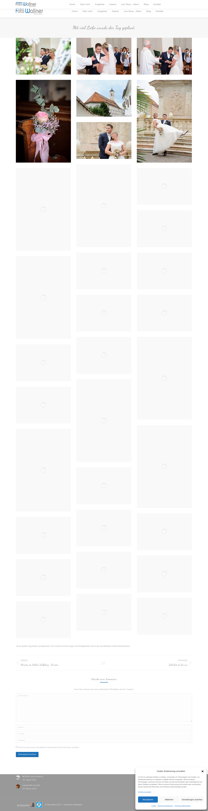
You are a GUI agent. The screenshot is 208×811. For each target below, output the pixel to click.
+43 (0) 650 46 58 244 (28, 2)
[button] (202, 771)
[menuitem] (74, 11)
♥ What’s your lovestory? (33, 776)
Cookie (153, 806)
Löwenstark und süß (31, 785)
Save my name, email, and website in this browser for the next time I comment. (48, 747)
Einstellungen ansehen (192, 799)
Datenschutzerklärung (165, 806)
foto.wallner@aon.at (50, 2)
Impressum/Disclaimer (183, 806)
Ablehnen (169, 799)
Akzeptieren (148, 799)
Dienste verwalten (144, 792)
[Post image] (18, 777)
